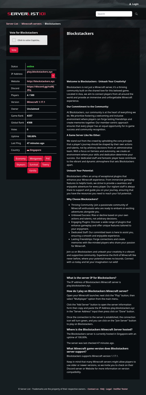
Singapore (34, 150)
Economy (21, 158)
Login (134, 4)
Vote (14, 50)
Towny (45, 164)
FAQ (102, 389)
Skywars (21, 164)
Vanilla (32, 170)
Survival (34, 164)
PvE (48, 158)
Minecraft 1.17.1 (36, 102)
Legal (109, 389)
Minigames (36, 158)
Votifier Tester (120, 389)
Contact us (93, 389)
